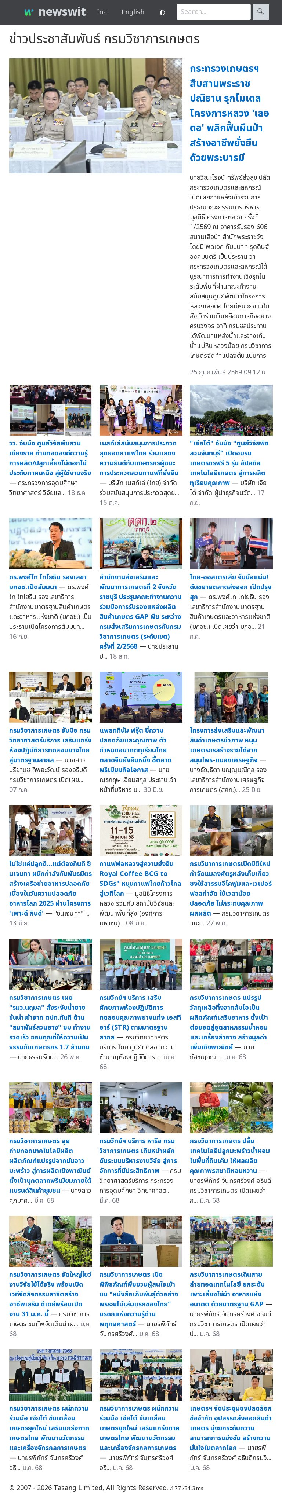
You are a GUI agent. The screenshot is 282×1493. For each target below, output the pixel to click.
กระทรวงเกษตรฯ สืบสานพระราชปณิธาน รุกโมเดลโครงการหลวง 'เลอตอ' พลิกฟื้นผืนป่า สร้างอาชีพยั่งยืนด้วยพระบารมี (229, 113)
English (133, 12)
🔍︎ (261, 12)
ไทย (102, 12)
